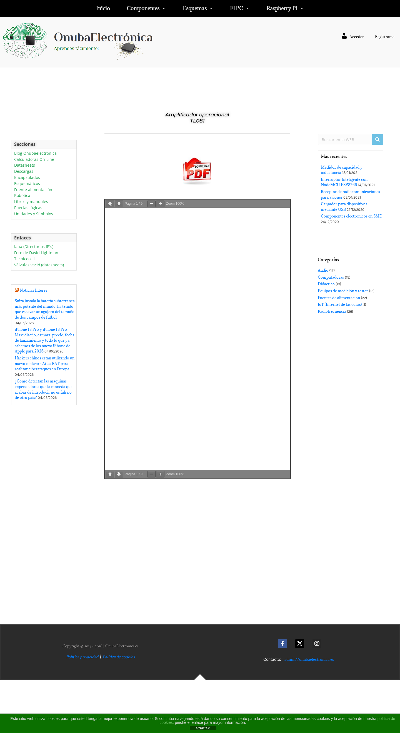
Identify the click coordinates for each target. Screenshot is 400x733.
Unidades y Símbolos (33, 214)
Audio (323, 270)
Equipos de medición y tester (343, 290)
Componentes (146, 8)
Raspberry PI (285, 8)
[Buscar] (377, 139)
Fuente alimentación (33, 189)
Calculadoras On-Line (34, 159)
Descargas (23, 171)
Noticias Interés (33, 290)
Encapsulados (27, 177)
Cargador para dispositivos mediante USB (344, 206)
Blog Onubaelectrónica (35, 153)
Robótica (22, 195)
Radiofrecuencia (332, 311)
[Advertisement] (43, 516)
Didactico (326, 283)
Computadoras (331, 277)
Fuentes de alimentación (339, 297)
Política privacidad (82, 656)
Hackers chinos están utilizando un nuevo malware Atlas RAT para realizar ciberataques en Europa (44, 363)
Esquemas (198, 8)
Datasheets (24, 165)
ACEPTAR (203, 728)
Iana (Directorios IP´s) (33, 246)
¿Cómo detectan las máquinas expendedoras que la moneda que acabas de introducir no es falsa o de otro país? (43, 389)
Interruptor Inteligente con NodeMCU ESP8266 (344, 182)
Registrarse (384, 36)
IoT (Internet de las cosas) (340, 304)
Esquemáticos (27, 183)
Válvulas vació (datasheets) (39, 265)
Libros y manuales (31, 201)
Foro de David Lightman (36, 253)
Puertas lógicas (28, 208)
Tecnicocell (24, 259)
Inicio (103, 8)
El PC (240, 8)
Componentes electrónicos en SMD (351, 216)
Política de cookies (118, 656)
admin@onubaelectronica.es (309, 659)
